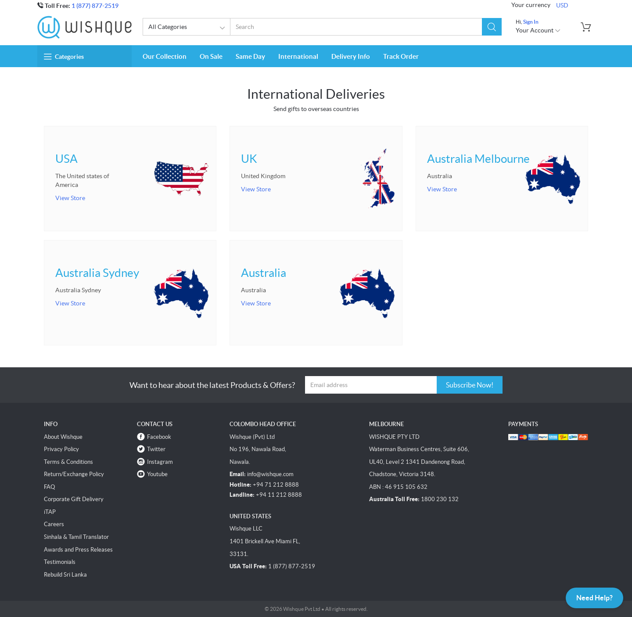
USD (562, 5)
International (298, 56)
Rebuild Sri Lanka (65, 574)
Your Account (538, 30)
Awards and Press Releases (78, 549)
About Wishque (63, 437)
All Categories (188, 28)
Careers (54, 524)
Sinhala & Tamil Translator (76, 537)
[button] (492, 27)
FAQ (49, 487)
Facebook (159, 437)
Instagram (160, 462)
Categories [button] (64, 57)
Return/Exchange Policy (74, 474)
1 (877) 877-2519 (95, 5)
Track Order (401, 56)
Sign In (531, 22)
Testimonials (59, 562)
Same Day (250, 56)
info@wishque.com (270, 474)
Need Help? (594, 598)
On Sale (211, 56)
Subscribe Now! (469, 385)
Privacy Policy (61, 449)
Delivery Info (350, 56)
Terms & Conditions (68, 462)
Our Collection (165, 56)
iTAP (50, 512)
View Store (70, 197)
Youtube (157, 474)
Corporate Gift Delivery (74, 499)
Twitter (156, 449)
